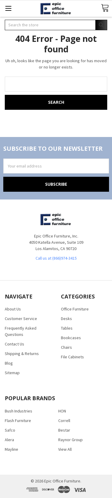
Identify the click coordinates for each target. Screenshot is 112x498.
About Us (13, 309)
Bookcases (71, 337)
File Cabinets (72, 357)
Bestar (64, 430)
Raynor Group (70, 439)
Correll (64, 420)
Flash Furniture (18, 420)
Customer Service (21, 318)
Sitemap (12, 372)
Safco (10, 430)
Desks (66, 318)
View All (65, 449)
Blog (9, 363)
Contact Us (14, 344)
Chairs (66, 347)
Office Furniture (75, 309)
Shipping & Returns (22, 353)
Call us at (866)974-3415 (56, 258)
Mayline (11, 449)
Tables (67, 328)
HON (62, 411)
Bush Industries (18, 411)
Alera (9, 439)
